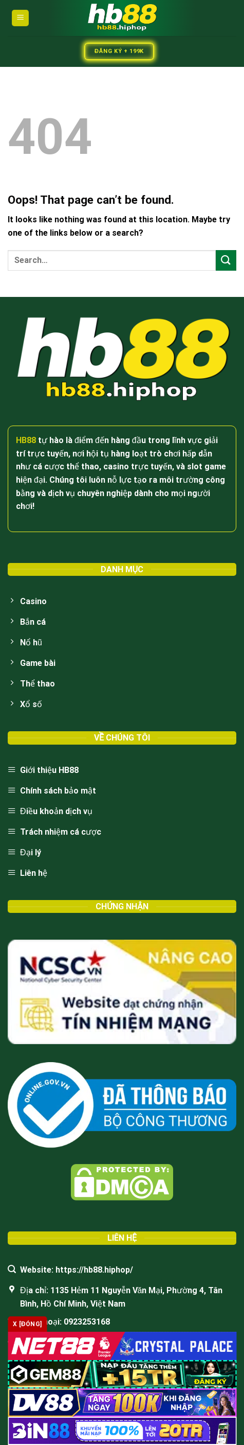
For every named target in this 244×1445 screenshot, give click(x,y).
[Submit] (226, 260)
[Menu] (20, 18)
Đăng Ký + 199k (119, 51)
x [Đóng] (27, 1324)
